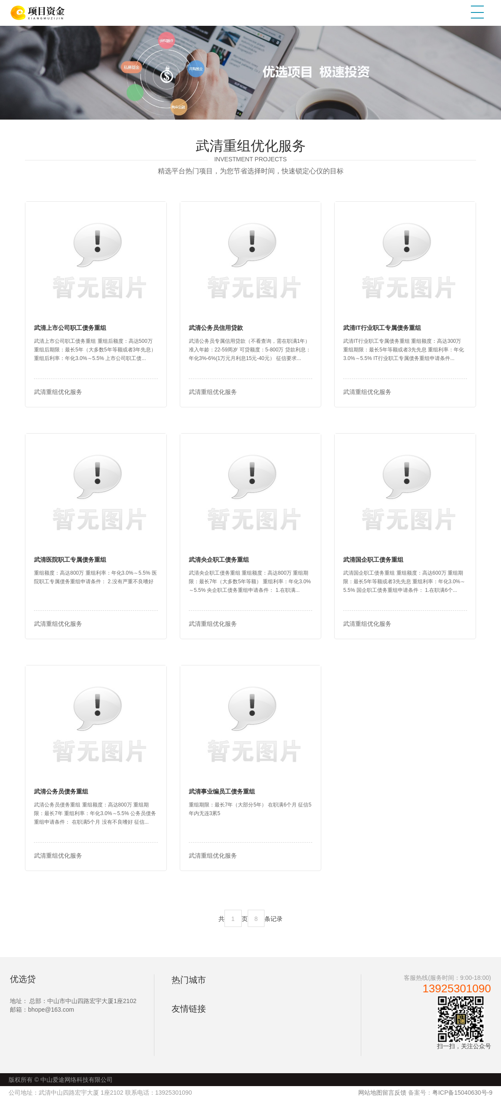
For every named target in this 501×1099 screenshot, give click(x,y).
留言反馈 (394, 1092)
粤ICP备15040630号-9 (462, 1092)
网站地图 (370, 1092)
